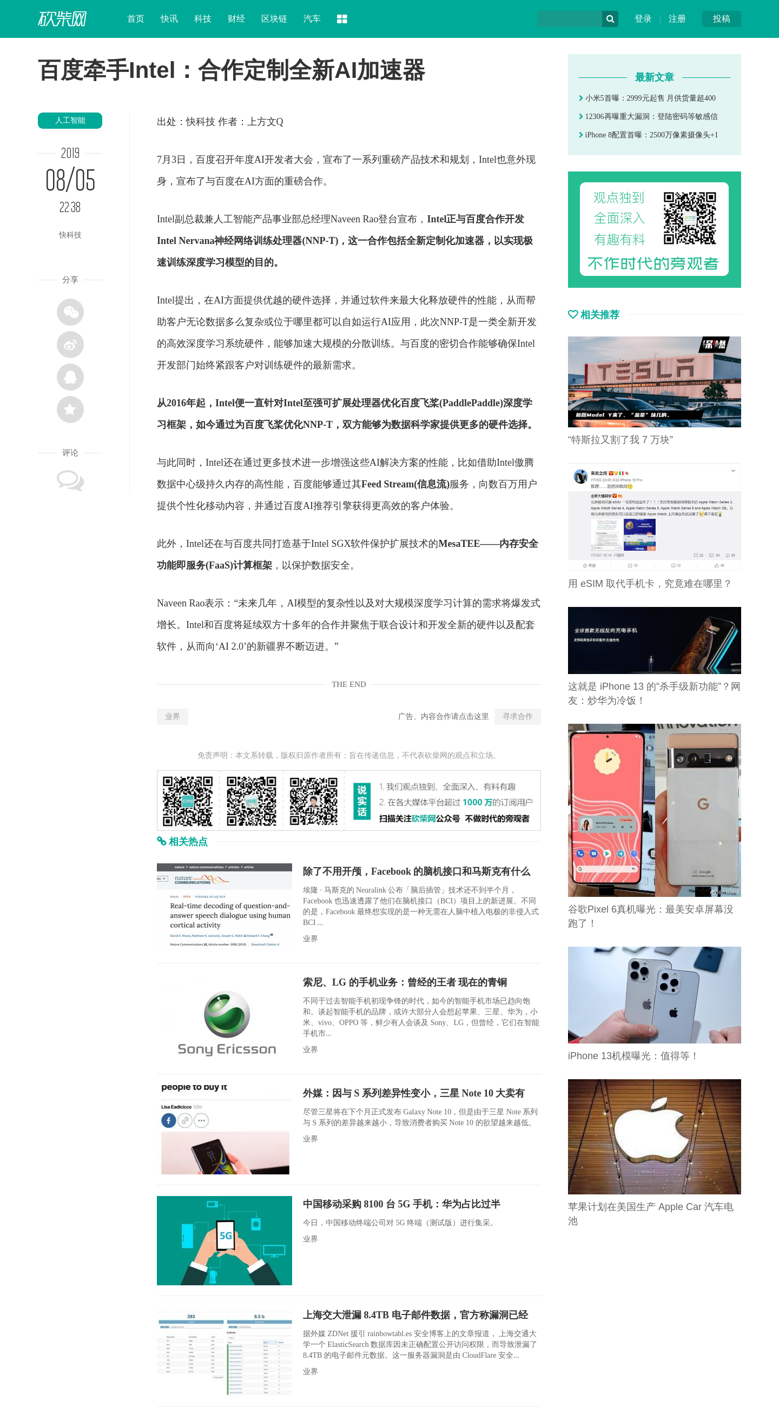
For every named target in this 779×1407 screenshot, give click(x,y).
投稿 (721, 18)
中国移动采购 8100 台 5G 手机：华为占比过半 (401, 1204)
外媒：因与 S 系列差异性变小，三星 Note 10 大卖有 (414, 1093)
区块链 (274, 18)
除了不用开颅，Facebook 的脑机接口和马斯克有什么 (417, 871)
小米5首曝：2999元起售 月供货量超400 (647, 98)
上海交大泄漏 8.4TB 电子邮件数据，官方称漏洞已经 (415, 1315)
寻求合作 (518, 716)
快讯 (169, 18)
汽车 (312, 18)
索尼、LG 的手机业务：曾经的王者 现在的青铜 (405, 982)
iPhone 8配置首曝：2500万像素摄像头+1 (648, 135)
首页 (135, 18)
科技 (203, 18)
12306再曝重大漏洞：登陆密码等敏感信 (648, 117)
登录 (643, 18)
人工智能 (70, 120)
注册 (677, 18)
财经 (236, 18)
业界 (172, 716)
